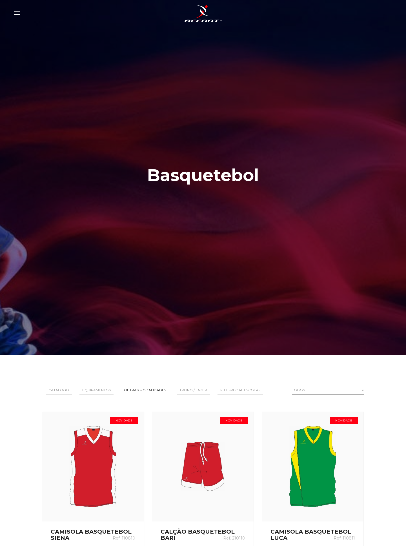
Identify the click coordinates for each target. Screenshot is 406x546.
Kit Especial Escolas (240, 390)
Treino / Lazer (193, 390)
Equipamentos (96, 390)
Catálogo (58, 390)
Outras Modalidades (145, 390)
